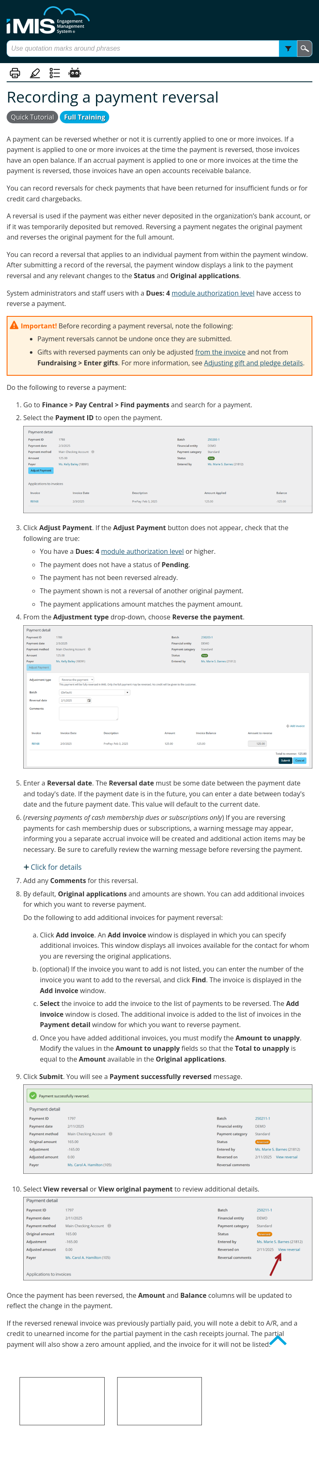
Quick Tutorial (32, 117)
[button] (288, 48)
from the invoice (220, 352)
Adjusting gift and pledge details (253, 362)
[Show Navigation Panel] (11, 20)
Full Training (84, 117)
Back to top (292, 1345)
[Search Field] (159, 48)
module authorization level (213, 293)
